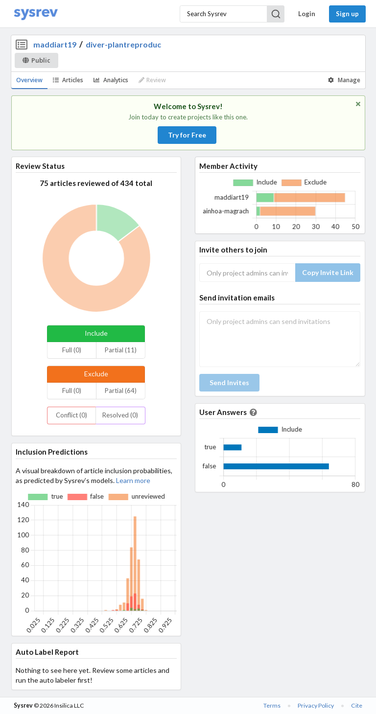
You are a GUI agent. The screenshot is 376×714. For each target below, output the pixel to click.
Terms (272, 705)
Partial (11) (121, 350)
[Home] (35, 14)
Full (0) (71, 350)
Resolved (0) (120, 415)
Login (306, 14)
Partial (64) (121, 390)
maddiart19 (54, 44)
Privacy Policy (316, 705)
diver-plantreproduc (123, 44)
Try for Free (187, 135)
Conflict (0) (71, 415)
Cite (356, 705)
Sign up (347, 14)
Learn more (133, 480)
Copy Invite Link (327, 272)
